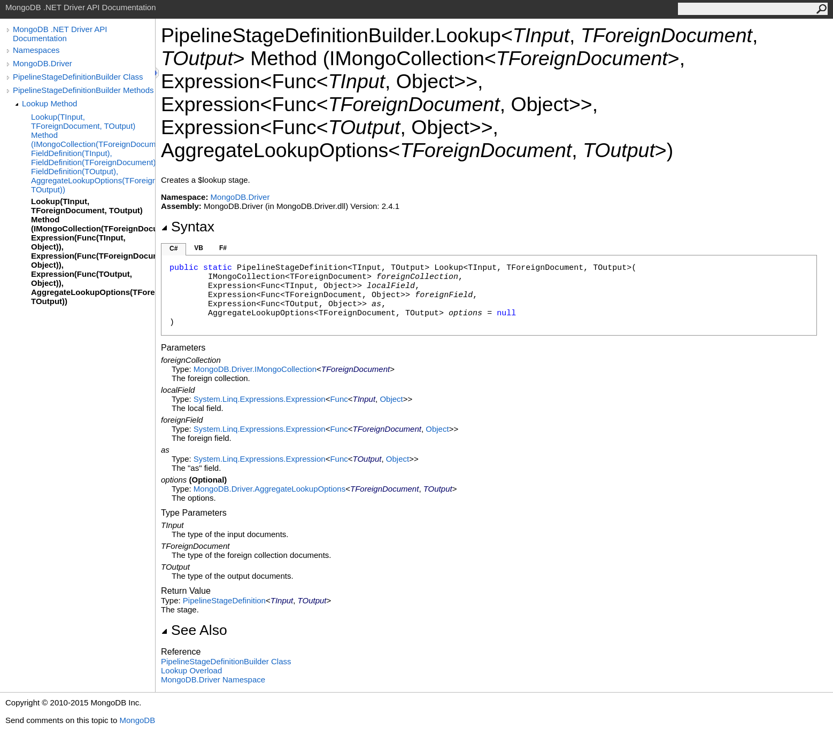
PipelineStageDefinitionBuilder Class (78, 76)
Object (391, 398)
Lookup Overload (191, 670)
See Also (194, 630)
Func (339, 398)
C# (173, 248)
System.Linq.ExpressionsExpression (260, 398)
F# (223, 248)
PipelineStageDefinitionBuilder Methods (83, 90)
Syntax (187, 227)
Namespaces (36, 50)
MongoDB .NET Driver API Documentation (60, 34)
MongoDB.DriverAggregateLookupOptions (269, 488)
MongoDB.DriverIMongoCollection (255, 369)
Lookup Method (49, 103)
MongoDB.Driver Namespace (213, 679)
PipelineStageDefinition (224, 600)
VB (198, 248)
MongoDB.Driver (42, 63)
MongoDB (137, 720)
